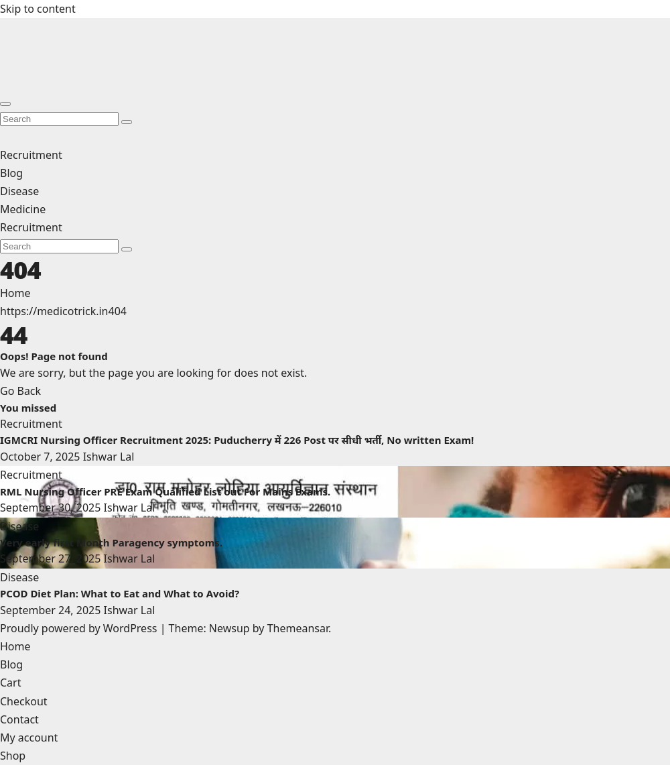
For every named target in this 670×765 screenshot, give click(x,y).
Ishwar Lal (109, 456)
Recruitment (31, 155)
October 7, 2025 (41, 456)
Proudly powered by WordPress (80, 628)
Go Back (20, 391)
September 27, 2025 (52, 558)
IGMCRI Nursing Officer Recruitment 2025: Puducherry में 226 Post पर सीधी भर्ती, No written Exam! (237, 440)
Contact (19, 719)
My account (29, 737)
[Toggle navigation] (5, 104)
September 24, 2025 (52, 610)
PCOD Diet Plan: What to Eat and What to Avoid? (119, 593)
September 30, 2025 (52, 507)
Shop (12, 755)
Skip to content (38, 8)
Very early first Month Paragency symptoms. (112, 542)
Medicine (23, 209)
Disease (19, 191)
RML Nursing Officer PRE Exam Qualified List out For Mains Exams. (165, 491)
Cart (10, 682)
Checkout (24, 701)
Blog (11, 173)
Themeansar (297, 628)
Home (15, 293)
